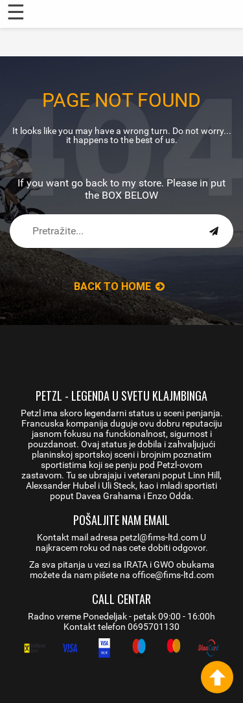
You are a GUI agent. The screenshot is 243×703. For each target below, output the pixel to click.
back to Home (119, 286)
